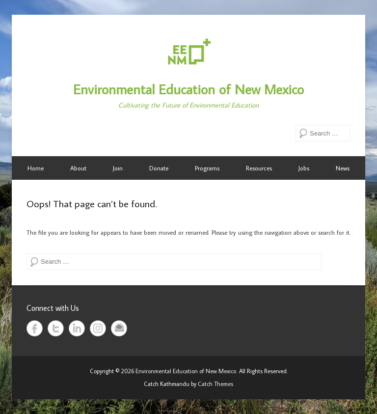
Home (35, 168)
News (343, 168)
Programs (207, 168)
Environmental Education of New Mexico (188, 89)
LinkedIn (77, 328)
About (78, 168)
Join (118, 168)
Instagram (98, 328)
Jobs (303, 168)
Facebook (35, 328)
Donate (158, 168)
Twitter (56, 328)
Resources (259, 168)
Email (119, 328)
